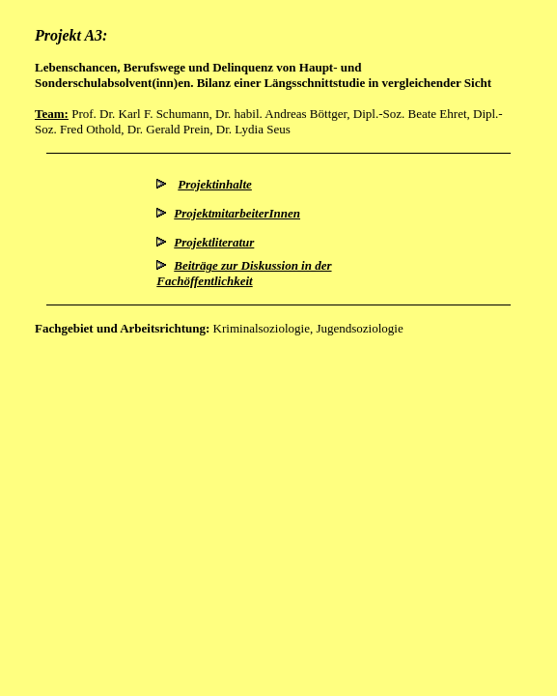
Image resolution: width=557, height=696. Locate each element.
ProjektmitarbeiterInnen (237, 213)
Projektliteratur (214, 242)
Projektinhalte (215, 184)
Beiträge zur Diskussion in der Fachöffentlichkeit (243, 273)
